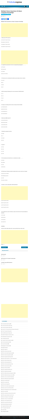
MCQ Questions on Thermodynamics (5, 247)
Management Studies (5, 345)
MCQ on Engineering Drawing (6, 356)
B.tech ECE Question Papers (6, 327)
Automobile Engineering (6, 323)
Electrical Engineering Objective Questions (25, 247)
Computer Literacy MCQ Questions (6, 262)
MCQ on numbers (5, 382)
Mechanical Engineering (6, 404)
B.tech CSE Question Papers (6, 325)
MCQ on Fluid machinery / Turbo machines (8, 358)
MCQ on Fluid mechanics (6, 360)
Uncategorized (4, 411)
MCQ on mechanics (5, 380)
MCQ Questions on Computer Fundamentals (8, 258)
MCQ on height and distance (6, 369)
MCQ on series (4, 391)
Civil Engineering (4, 338)
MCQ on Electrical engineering (7, 354)
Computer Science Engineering (6, 14)
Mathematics (4, 347)
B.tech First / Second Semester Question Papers (9, 329)
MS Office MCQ (3, 254)
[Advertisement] (14, 30)
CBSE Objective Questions (6, 336)
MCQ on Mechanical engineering (7, 378)
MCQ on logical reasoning (6, 371)
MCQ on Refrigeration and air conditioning (8, 389)
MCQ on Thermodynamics (6, 400)
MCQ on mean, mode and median (7, 376)
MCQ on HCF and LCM (5, 367)
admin (5, 16)
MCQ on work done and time (6, 402)
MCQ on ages (4, 349)
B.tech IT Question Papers (6, 331)
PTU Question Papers (5, 407)
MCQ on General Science (6, 365)
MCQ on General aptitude (6, 362)
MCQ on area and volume (6, 351)
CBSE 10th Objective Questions (7, 334)
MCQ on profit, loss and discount (7, 387)
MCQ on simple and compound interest (8, 393)
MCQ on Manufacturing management (8, 373)
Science (3, 409)
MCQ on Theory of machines (6, 398)
